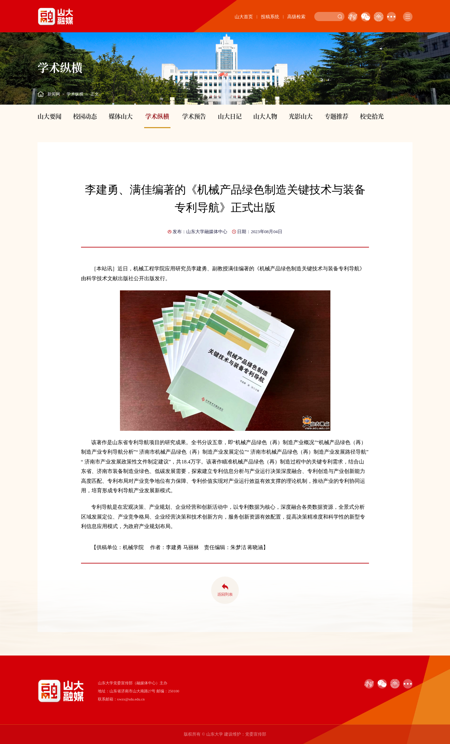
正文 (94, 94)
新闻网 (53, 94)
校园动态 (85, 116)
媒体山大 (121, 116)
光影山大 (301, 116)
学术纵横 (75, 94)
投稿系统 (270, 16)
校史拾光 (372, 116)
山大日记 (230, 116)
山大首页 (244, 16)
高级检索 (296, 16)
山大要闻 (49, 116)
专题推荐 (336, 116)
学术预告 (194, 116)
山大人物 (265, 116)
